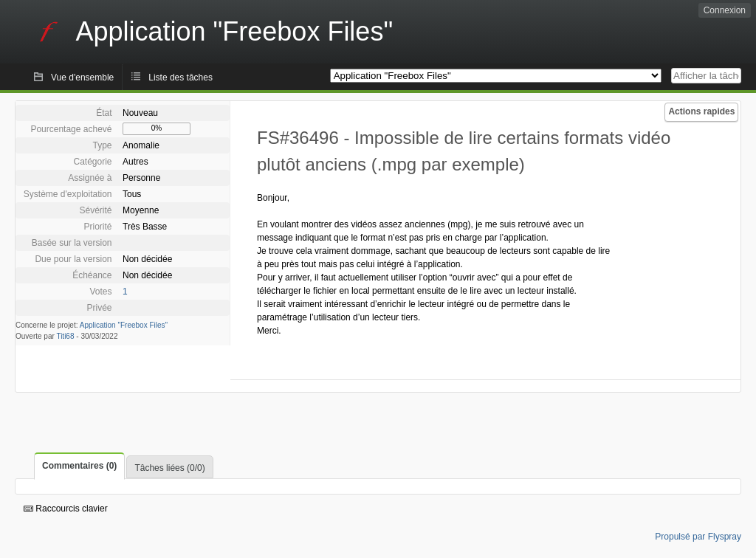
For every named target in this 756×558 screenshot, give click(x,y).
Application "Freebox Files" (124, 325)
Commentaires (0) (79, 466)
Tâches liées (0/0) (169, 468)
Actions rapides (701, 111)
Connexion (725, 10)
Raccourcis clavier (66, 508)
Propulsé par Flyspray (698, 536)
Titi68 (65, 336)
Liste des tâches (180, 77)
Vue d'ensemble (82, 77)
